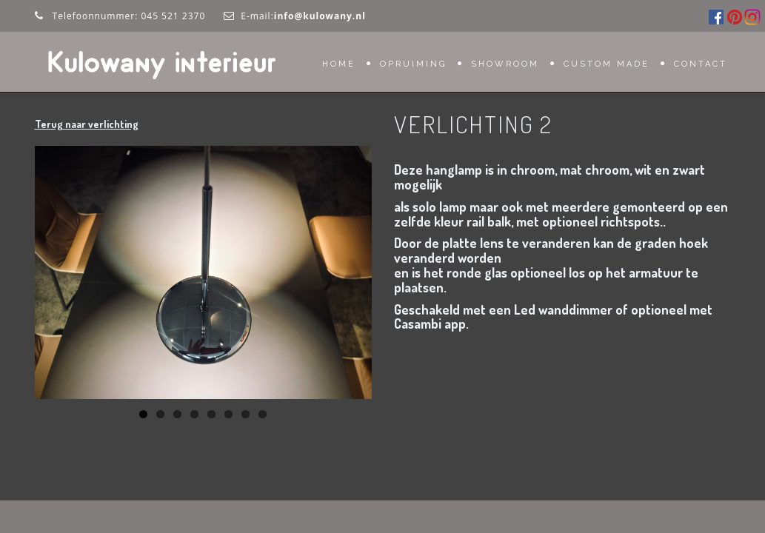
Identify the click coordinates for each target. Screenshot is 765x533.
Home (338, 64)
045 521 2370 (173, 16)
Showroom (505, 64)
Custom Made (606, 64)
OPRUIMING (413, 64)
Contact (700, 64)
